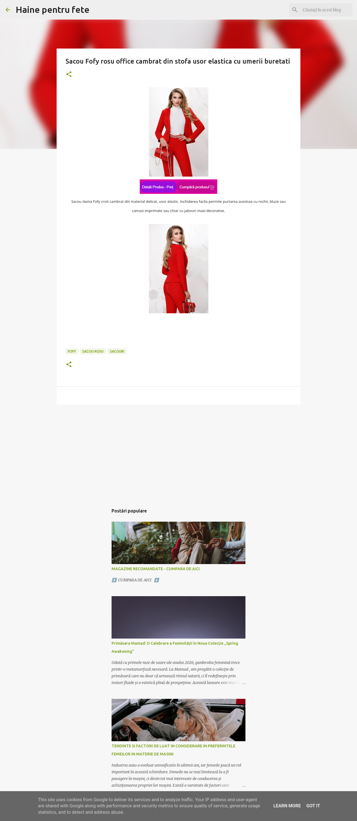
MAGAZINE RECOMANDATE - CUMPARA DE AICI (156, 569)
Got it (313, 805)
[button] (69, 74)
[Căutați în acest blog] (323, 9)
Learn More (287, 805)
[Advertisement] (178, 452)
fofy (72, 351)
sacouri (117, 351)
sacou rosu (92, 351)
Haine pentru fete (53, 9)
